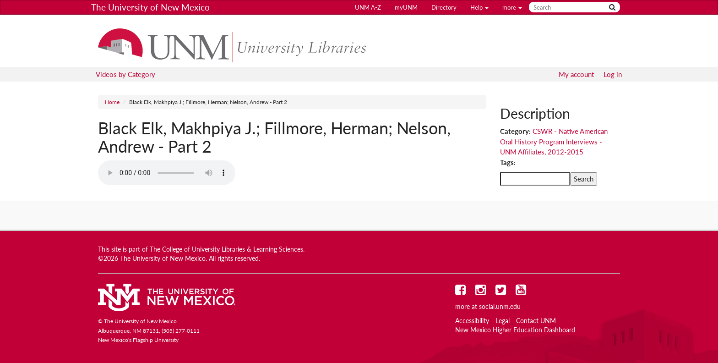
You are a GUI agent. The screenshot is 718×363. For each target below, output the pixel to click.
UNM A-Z (368, 7)
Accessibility (472, 320)
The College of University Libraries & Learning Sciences (226, 249)
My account (576, 74)
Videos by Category (125, 74)
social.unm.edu (500, 306)
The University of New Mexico (150, 7)
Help (479, 7)
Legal (502, 320)
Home (112, 102)
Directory (444, 7)
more (512, 7)
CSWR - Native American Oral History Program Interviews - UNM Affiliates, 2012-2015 (554, 141)
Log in (613, 74)
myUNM (406, 7)
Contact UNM (536, 320)
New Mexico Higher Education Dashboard (515, 330)
